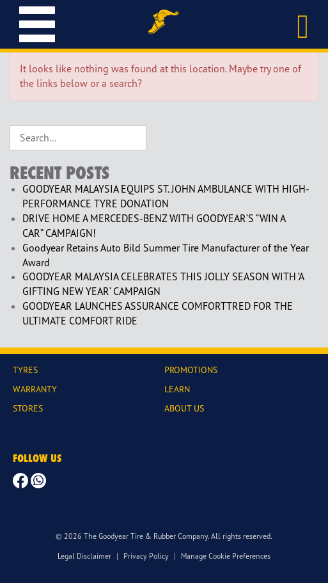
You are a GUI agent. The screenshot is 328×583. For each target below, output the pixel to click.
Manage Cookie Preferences (225, 556)
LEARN (177, 388)
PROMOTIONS (190, 369)
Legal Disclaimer (84, 556)
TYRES (25, 369)
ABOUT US (184, 408)
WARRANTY (35, 388)
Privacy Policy (146, 556)
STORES (28, 408)
